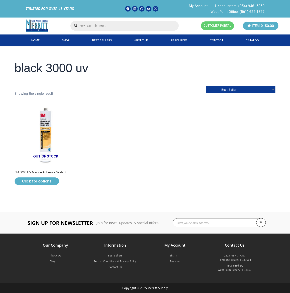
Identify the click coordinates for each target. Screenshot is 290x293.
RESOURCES (179, 40)
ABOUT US (141, 40)
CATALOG (252, 40)
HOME (35, 40)
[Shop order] (240, 89)
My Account (198, 6)
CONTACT (216, 40)
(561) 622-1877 (252, 12)
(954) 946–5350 (251, 6)
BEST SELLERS (102, 40)
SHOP (66, 40)
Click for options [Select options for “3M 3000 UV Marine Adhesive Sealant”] (37, 181)
